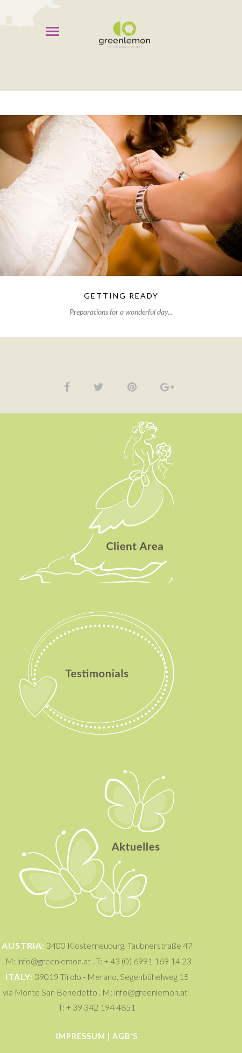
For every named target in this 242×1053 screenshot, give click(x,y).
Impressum (80, 1036)
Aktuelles (96, 773)
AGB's (125, 1036)
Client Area (97, 428)
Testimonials (97, 599)
